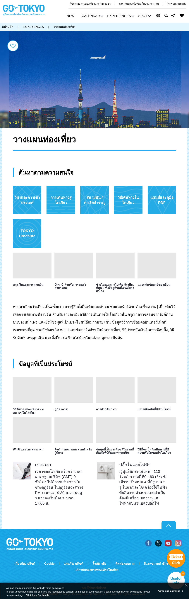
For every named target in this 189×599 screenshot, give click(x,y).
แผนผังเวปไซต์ (73, 563)
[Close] (186, 585)
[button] (92, 16)
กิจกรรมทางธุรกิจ (176, 3)
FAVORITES (182, 15)
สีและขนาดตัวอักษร (157, 563)
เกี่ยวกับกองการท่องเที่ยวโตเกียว (96, 570)
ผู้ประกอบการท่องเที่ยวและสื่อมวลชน (90, 3)
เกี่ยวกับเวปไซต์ (24, 563)
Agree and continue (168, 591)
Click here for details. (38, 595)
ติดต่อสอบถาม (125, 563)
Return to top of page (168, 525)
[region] (94, 591)
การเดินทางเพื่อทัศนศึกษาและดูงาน (139, 3)
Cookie (49, 563)
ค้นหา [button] (166, 15)
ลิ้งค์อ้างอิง (99, 563)
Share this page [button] (173, 15)
